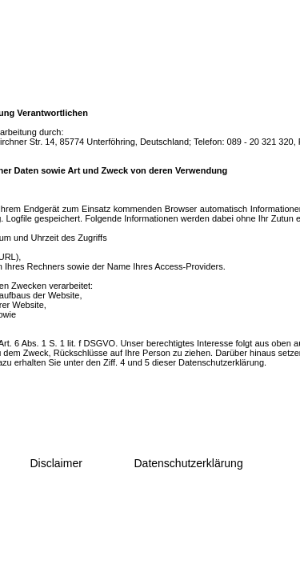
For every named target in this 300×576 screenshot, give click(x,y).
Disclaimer (56, 463)
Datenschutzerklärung (188, 463)
